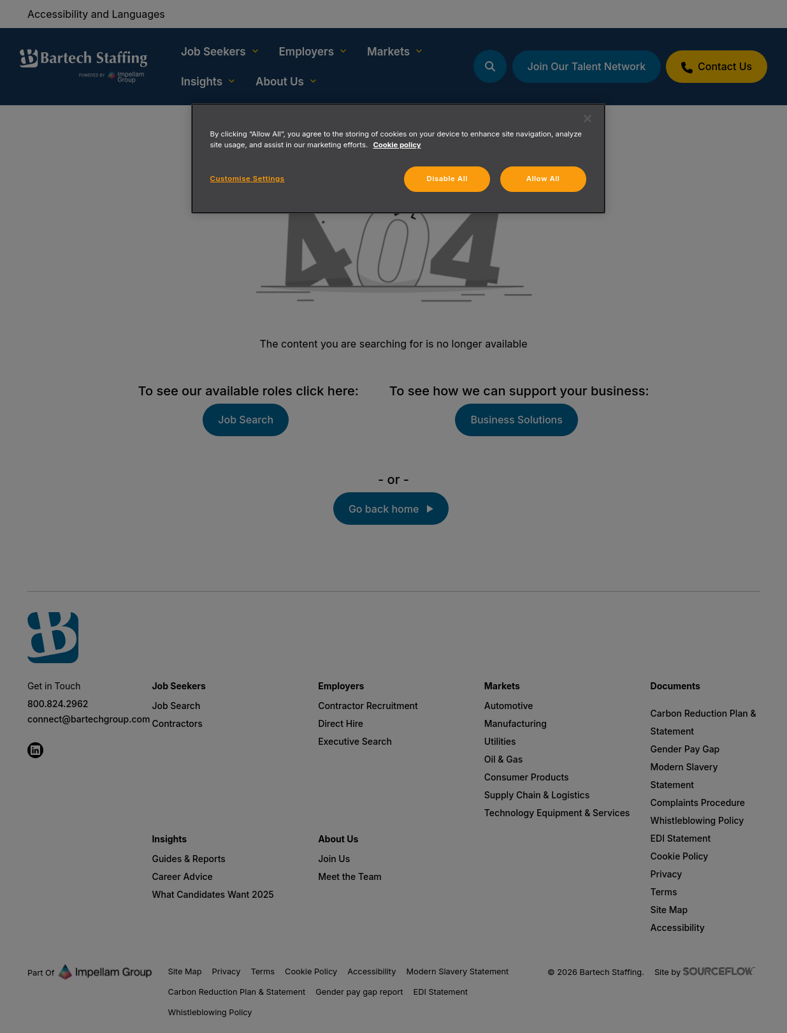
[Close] (588, 119)
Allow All (543, 178)
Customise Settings (247, 178)
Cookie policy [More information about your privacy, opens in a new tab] (397, 144)
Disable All (447, 178)
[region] (398, 158)
